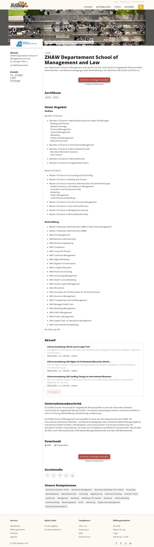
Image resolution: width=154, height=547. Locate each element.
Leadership (50, 498)
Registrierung (119, 529)
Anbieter (14, 533)
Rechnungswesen (69, 502)
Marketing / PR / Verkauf (91, 498)
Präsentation (61, 445)
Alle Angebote (53, 392)
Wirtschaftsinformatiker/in (56, 506)
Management (62, 498)
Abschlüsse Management (81, 490)
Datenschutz (84, 536)
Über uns (83, 526)
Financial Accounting (113, 494)
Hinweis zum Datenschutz (94, 84)
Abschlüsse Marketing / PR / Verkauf (109, 490)
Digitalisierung (96, 494)
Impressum (84, 529)
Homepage (15, 80)
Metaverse (108, 498)
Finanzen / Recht (131, 494)
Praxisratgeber (51, 526)
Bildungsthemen (17, 529)
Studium (88, 7)
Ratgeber (129, 7)
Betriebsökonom (52, 494)
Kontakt (116, 526)
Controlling (83, 494)
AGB (48, 445)
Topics (118, 7)
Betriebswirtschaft (68, 494)
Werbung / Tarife (120, 536)
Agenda (13, 536)
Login (115, 533)
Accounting (130, 490)
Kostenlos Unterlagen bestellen (94, 80)
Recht (81, 502)
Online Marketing (122, 498)
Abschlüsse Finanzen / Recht (57, 490)
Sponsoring (90, 502)
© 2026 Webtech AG (19, 543)
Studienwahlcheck (53, 529)
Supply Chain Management (109, 502)
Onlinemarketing (52, 502)
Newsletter (15, 526)
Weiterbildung (103, 7)
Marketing (75, 498)
